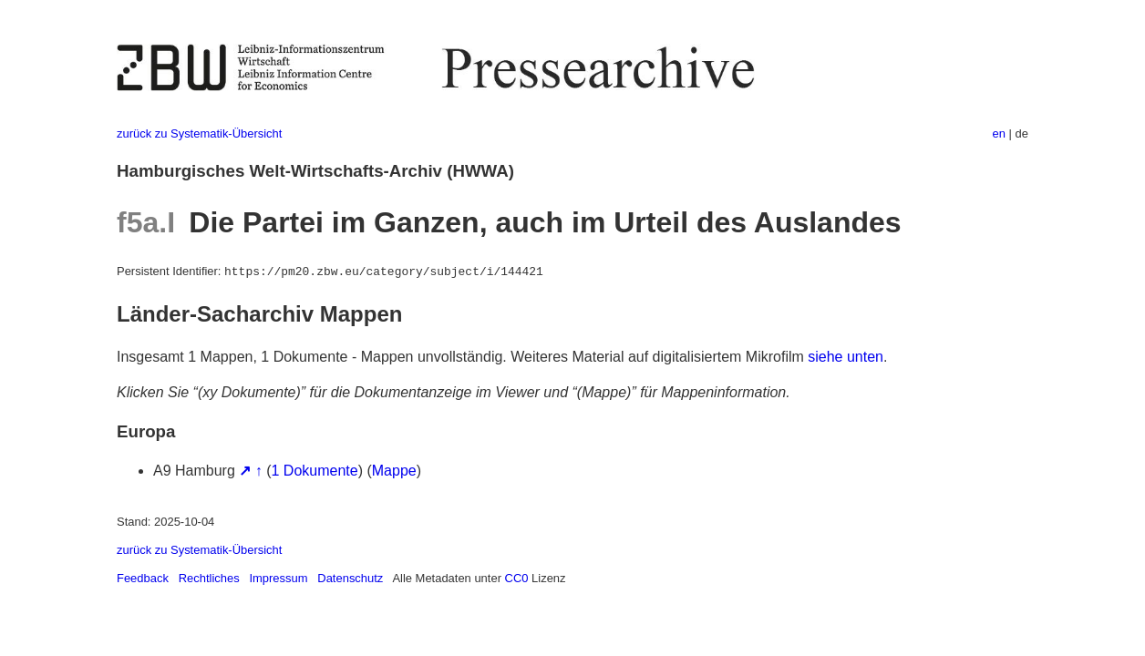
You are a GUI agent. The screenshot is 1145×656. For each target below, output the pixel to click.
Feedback (143, 578)
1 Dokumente (315, 470)
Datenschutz (350, 578)
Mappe (394, 470)
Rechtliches (209, 578)
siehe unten (845, 356)
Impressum (278, 578)
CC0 (517, 578)
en (999, 133)
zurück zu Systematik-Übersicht (199, 133)
